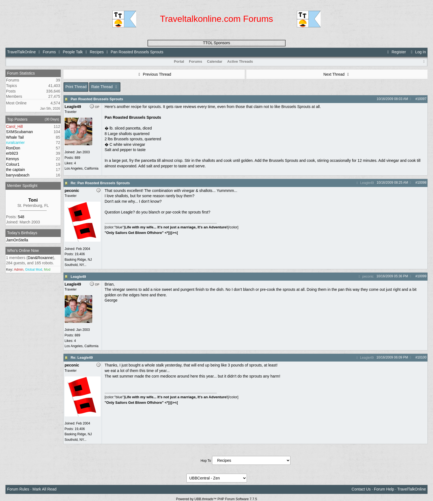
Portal (179, 61)
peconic (365, 276)
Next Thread (336, 74)
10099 (421, 276)
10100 (421, 357)
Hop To (205, 461)
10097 (421, 99)
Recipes (97, 52)
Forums (49, 52)
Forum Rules (18, 489)
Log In (417, 52)
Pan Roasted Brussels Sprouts (97, 99)
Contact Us (361, 489)
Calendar (215, 61)
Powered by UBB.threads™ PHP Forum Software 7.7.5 (216, 499)
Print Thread (76, 87)
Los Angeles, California (82, 168)
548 (21, 217)
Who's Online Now (23, 250)
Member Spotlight (22, 185)
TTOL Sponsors (216, 43)
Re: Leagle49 (82, 357)
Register (396, 52)
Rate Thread (104, 87)
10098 (421, 182)
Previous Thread (154, 74)
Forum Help (384, 489)
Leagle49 (364, 183)
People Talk (73, 52)
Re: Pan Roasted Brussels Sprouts (100, 183)
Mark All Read (45, 489)
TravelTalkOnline (21, 52)
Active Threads (240, 61)
